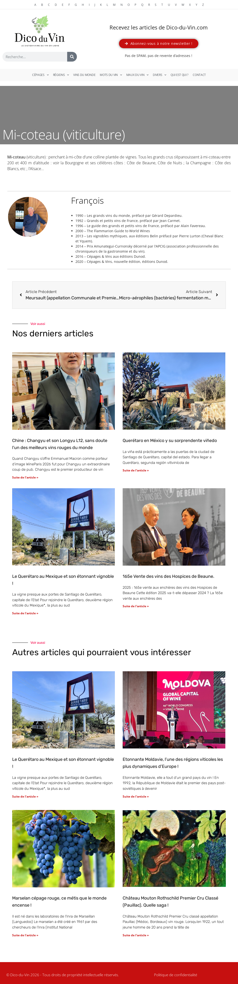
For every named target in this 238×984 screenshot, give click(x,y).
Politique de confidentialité (175, 974)
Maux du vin (137, 75)
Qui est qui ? (179, 75)
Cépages (40, 75)
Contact (199, 75)
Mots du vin (111, 75)
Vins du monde (84, 75)
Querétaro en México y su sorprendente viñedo (170, 440)
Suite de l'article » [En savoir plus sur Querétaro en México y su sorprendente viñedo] (136, 470)
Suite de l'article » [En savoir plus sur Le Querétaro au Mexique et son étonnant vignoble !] (25, 613)
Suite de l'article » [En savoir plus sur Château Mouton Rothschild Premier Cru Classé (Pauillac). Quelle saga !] (136, 935)
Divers (159, 75)
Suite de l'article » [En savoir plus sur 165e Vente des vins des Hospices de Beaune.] (136, 606)
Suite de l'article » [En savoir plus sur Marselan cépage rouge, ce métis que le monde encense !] (25, 935)
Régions (61, 75)
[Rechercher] (72, 57)
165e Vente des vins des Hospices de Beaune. (168, 576)
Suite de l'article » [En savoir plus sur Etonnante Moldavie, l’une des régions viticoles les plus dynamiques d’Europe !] (136, 796)
